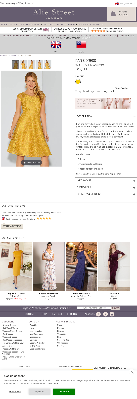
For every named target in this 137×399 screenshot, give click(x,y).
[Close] (86, 38)
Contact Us (61, 334)
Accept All (64, 392)
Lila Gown (114, 293)
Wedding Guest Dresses (12, 331)
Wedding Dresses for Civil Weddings (13, 353)
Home (2, 55)
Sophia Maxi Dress (48, 293)
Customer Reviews (37, 349)
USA (81, 51)
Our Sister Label (36, 334)
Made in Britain (36, 331)
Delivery (70, 24)
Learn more (52, 383)
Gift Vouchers (62, 343)
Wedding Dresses (9, 337)
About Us (33, 325)
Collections (13, 55)
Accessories (7, 346)
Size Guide (121, 88)
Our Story (49, 24)
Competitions (35, 337)
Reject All (39, 392)
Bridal (24, 24)
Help (44, 314)
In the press (35, 346)
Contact (30, 314)
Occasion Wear (9, 24)
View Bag (123, 15)
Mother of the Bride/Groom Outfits (13, 358)
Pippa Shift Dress (16, 293)
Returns (83, 24)
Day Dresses (7, 334)
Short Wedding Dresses (12, 340)
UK (55, 51)
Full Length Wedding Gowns (13, 343)
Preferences (15, 392)
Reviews (35, 24)
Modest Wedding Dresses (12, 349)
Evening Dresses (9, 325)
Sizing (59, 325)
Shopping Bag (63, 340)
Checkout (95, 24)
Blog (60, 24)
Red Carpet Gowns (10, 328)
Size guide (58, 314)
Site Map (60, 346)
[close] (131, 371)
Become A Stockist (37, 343)
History (33, 328)
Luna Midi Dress (81, 293)
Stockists (33, 340)
